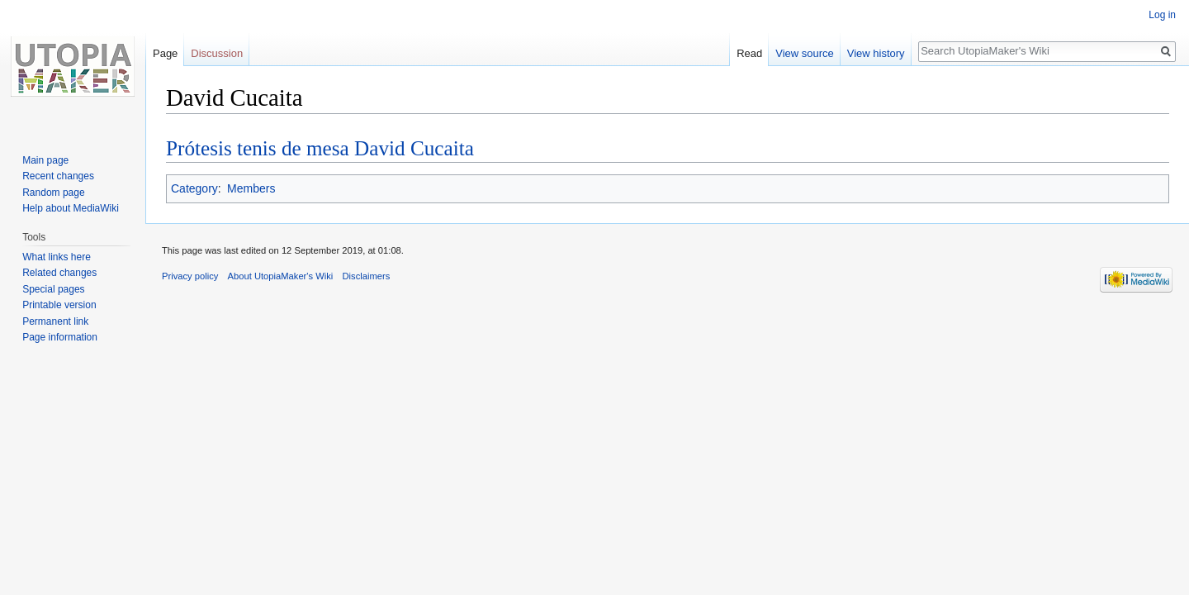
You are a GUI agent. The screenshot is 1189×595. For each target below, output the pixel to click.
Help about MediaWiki (70, 208)
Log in (1162, 15)
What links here (56, 257)
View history (876, 53)
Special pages (53, 289)
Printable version (59, 305)
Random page (53, 192)
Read (749, 53)
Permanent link (55, 321)
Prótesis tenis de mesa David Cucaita (320, 148)
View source (804, 53)
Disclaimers (367, 276)
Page (165, 53)
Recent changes (58, 176)
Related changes (59, 272)
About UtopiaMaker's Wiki (281, 276)
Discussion (217, 53)
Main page (45, 160)
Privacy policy (190, 276)
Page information (59, 337)
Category (194, 188)
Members (251, 188)
